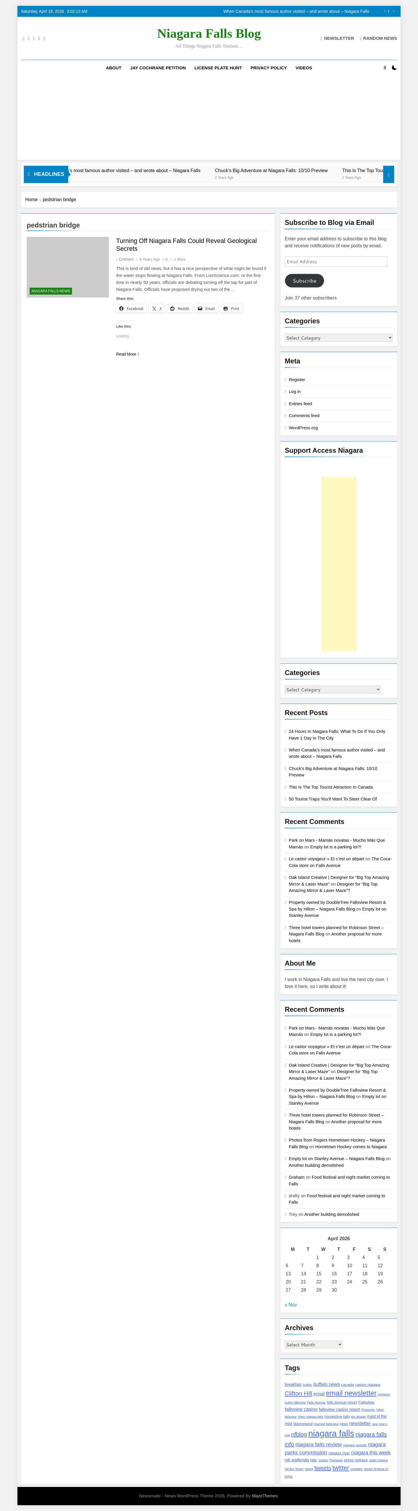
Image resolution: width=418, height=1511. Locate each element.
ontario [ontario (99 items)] (323, 1460)
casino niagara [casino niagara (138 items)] (367, 1384)
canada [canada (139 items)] (347, 1384)
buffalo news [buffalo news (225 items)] (326, 1384)
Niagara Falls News (51, 291)
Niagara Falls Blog (209, 33)
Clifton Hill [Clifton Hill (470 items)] (298, 1393)
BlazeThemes (265, 1496)
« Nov (291, 1304)
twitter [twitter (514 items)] (340, 1468)
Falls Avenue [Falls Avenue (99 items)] (316, 1402)
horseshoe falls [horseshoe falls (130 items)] (337, 1416)
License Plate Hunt (218, 67)
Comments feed (304, 415)
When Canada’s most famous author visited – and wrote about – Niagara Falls (296, 11)
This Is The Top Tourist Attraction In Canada (331, 787)
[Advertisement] (209, 119)
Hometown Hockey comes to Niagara (351, 1146)
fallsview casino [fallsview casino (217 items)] (301, 1409)
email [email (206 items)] (319, 1393)
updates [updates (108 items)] (356, 1469)
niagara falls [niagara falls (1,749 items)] (331, 1433)
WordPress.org (303, 427)
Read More (127, 354)
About (113, 67)
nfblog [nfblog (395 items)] (299, 1434)
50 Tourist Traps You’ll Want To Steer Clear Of (333, 798)
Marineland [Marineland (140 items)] (303, 1424)
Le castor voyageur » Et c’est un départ (326, 858)
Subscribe (304, 280)
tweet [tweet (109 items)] (309, 1469)
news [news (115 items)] (344, 1424)
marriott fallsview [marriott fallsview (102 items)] (326, 1424)
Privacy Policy (269, 67)
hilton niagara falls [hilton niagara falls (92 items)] (310, 1416)
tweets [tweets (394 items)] (322, 1468)
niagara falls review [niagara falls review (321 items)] (319, 1444)
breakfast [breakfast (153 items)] (293, 1384)
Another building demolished (316, 1165)
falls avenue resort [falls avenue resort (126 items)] (342, 1402)
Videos (304, 67)
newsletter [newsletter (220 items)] (360, 1423)
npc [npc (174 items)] (313, 1460)
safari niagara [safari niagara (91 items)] (378, 1460)
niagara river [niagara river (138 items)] (339, 1453)
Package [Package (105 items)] (336, 1460)
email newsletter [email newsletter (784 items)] (351, 1393)
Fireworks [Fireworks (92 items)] (368, 1409)
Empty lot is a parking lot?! (335, 846)
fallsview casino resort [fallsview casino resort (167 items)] (339, 1409)
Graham (126, 259)
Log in (295, 391)
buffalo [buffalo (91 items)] (307, 1384)
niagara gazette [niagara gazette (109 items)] (355, 1445)
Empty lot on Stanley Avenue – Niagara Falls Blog (337, 1158)
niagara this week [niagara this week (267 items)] (371, 1453)
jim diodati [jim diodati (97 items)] (358, 1416)
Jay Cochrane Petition (158, 67)
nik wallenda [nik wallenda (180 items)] (297, 1459)
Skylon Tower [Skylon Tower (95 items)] (294, 1469)
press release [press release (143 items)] (356, 1460)
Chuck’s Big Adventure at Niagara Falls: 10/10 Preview (297, 170)
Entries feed (300, 403)
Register (297, 379)
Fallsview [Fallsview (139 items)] (366, 1402)
